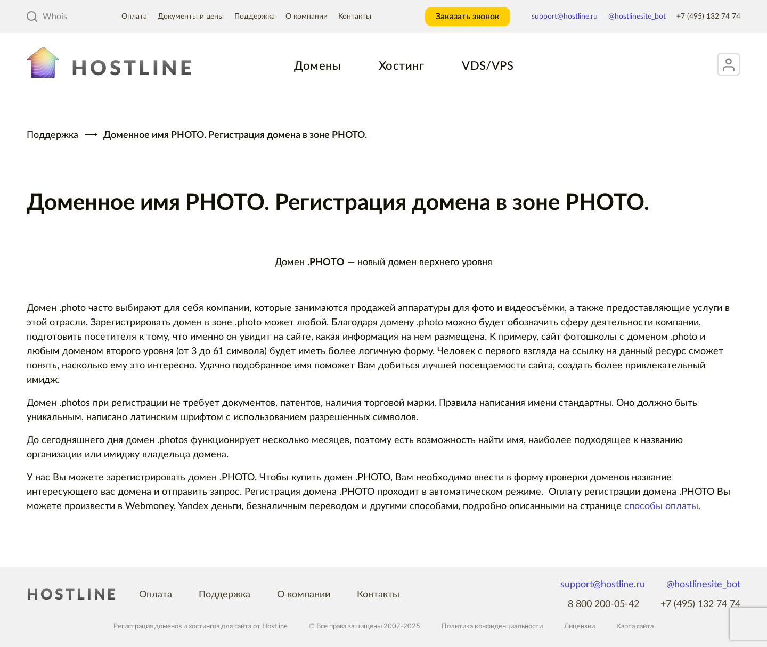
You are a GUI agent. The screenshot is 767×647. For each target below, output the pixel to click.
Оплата (134, 16)
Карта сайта (635, 626)
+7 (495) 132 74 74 (708, 16)
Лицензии (579, 626)
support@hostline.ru (565, 16)
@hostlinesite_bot (637, 16)
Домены (317, 66)
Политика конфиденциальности (492, 626)
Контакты (354, 16)
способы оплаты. (662, 506)
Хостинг (401, 66)
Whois (47, 16)
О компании (306, 16)
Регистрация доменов (147, 626)
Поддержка (254, 16)
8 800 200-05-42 (603, 604)
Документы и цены (191, 16)
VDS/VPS (487, 66)
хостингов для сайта (220, 626)
